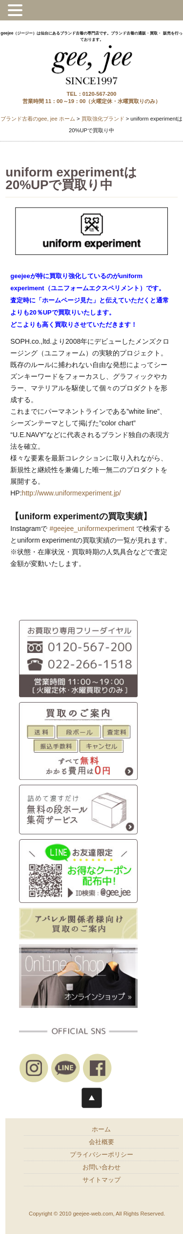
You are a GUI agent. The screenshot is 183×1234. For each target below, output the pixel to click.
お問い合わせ (101, 1167)
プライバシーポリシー (101, 1154)
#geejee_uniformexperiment (91, 528)
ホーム (101, 1129)
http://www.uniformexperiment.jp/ (71, 493)
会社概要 (101, 1142)
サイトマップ (101, 1180)
